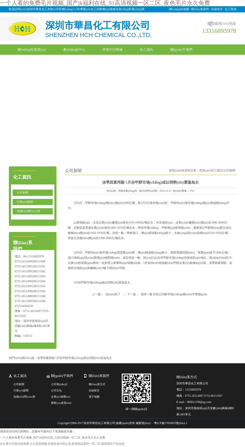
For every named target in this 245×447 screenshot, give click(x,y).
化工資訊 (146, 49)
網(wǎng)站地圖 (179, 9)
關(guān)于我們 (181, 49)
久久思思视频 (38, 443)
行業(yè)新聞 (25, 201)
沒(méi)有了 (112, 294)
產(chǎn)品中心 (74, 49)
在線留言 (217, 9)
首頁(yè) (204, 170)
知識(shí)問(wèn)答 (28, 211)
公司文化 (56, 390)
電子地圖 (94, 396)
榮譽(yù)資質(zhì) (61, 402)
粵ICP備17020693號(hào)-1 (170, 423)
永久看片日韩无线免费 (14, 443)
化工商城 (230, 9)
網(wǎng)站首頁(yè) (32, 49)
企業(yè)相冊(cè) (60, 396)
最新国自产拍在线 (112, 443)
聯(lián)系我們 (200, 9)
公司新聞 (22, 192)
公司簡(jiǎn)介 (59, 384)
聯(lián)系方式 (97, 384)
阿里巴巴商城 (112, 49)
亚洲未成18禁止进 (59, 443)
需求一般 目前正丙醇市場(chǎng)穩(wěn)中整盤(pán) (174, 294)
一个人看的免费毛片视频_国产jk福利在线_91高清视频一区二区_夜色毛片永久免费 (52, 437)
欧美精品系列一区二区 (86, 443)
